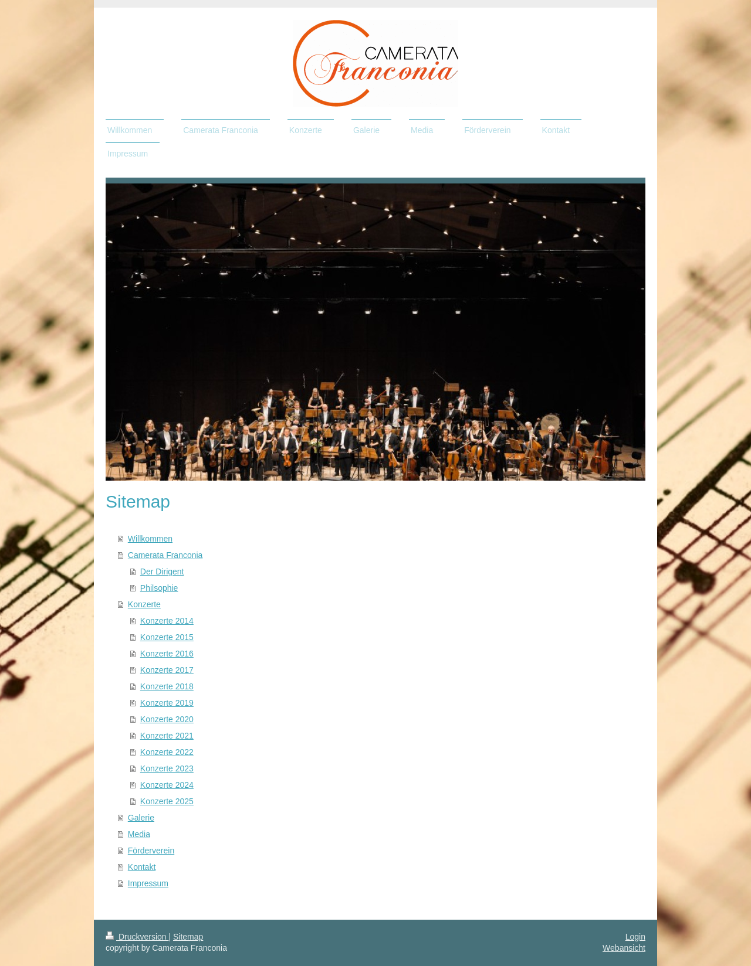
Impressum (148, 883)
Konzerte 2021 (167, 735)
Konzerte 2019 (167, 703)
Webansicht (624, 948)
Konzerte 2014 (167, 620)
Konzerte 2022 (167, 752)
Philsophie (159, 588)
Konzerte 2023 (167, 768)
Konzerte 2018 (167, 686)
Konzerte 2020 (167, 719)
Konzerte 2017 (167, 670)
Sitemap (188, 936)
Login (635, 936)
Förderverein (151, 850)
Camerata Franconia (165, 555)
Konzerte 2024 (167, 785)
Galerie (141, 817)
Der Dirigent (162, 571)
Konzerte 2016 (167, 653)
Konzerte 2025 (167, 801)
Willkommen (150, 538)
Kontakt (141, 867)
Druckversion (137, 936)
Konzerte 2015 (167, 637)
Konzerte (144, 604)
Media (139, 834)
